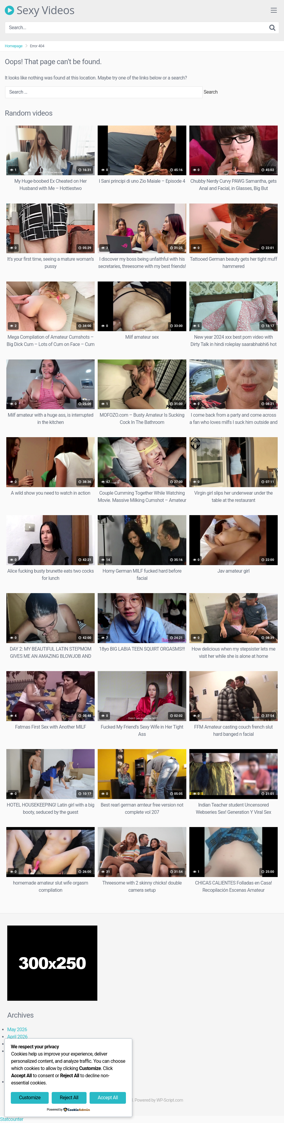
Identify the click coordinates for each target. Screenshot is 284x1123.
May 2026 (17, 1029)
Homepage (14, 46)
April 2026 (17, 1037)
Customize (29, 1097)
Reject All (69, 1097)
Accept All (108, 1097)
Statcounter (11, 1119)
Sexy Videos (40, 10)
